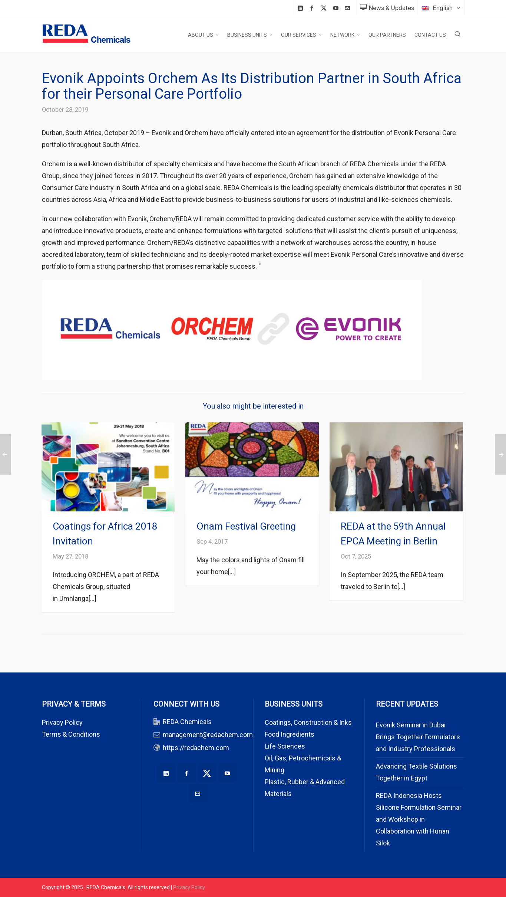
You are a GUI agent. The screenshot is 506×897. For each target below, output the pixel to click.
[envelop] (348, 8)
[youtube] (337, 8)
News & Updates (387, 8)
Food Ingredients (289, 734)
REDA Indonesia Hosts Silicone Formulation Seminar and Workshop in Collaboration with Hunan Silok (419, 819)
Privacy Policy (62, 722)
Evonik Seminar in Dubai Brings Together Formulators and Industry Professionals (418, 737)
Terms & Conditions (71, 734)
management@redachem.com (208, 735)
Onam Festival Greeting (246, 526)
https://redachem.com (196, 748)
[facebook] (313, 8)
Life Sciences (285, 746)
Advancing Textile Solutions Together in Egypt (416, 772)
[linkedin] (301, 8)
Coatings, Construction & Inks (308, 722)
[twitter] (325, 8)
